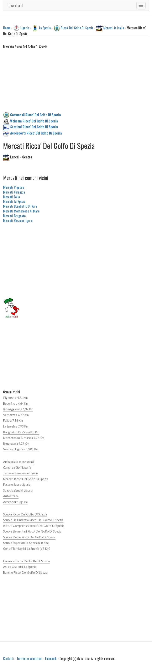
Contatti (8, 658)
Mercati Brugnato (14, 215)
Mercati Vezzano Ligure (17, 220)
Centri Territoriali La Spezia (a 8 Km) (26, 548)
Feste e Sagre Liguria (17, 484)
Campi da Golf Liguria (17, 467)
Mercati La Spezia (14, 201)
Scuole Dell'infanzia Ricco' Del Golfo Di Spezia (33, 520)
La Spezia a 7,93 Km (15, 426)
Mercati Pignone (13, 187)
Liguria (24, 27)
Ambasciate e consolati (18, 461)
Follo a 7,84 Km (13, 420)
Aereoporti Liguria (15, 502)
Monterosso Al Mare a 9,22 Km (23, 438)
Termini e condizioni (29, 658)
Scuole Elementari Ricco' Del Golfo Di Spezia (32, 531)
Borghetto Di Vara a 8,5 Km (21, 432)
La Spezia (45, 27)
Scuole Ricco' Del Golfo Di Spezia (25, 514)
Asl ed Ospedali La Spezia (19, 566)
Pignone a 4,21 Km (15, 397)
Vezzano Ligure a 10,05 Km (20, 449)
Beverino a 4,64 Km (15, 403)
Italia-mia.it (14, 5)
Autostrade (11, 496)
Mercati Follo (11, 196)
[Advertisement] (76, 83)
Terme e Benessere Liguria (20, 473)
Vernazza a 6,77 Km (16, 415)
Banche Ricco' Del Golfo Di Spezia (25, 572)
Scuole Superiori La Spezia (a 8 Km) (26, 543)
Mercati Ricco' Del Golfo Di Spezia (25, 479)
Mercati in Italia (113, 27)
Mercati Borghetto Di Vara (20, 206)
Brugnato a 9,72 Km (16, 443)
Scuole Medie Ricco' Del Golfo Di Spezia (29, 537)
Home (6, 27)
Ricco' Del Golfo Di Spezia (77, 27)
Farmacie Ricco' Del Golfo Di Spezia (26, 561)
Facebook (51, 658)
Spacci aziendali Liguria (18, 490)
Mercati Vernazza (14, 192)
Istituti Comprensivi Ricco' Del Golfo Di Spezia (33, 526)
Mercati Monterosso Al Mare (21, 211)
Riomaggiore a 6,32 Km (18, 409)
